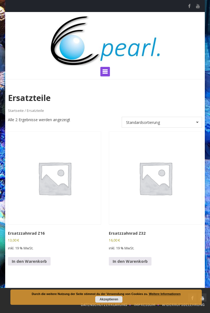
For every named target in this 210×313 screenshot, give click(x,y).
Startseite (16, 110)
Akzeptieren (109, 299)
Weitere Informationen (164, 294)
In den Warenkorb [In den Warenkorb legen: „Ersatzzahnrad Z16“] (29, 261)
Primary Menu (105, 71)
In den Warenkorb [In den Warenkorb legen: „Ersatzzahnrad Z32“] (130, 261)
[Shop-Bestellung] (162, 122)
